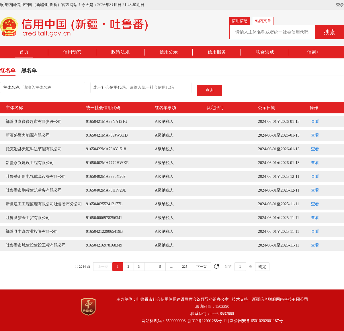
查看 (315, 121)
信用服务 (217, 52)
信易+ (313, 52)
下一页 (201, 267)
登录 (340, 5)
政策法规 (120, 52)
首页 (24, 52)
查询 (210, 90)
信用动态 (72, 52)
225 (184, 267)
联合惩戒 (265, 52)
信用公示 (168, 52)
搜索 (329, 32)
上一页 (103, 267)
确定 (262, 267)
